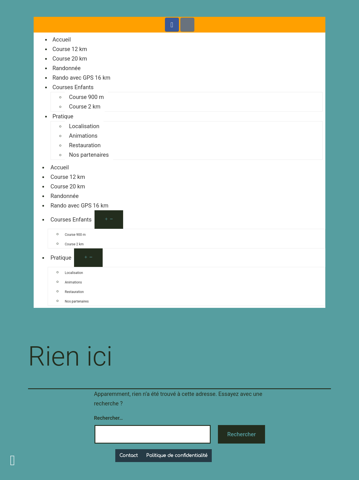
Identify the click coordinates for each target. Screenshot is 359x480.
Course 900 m (86, 97)
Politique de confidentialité (177, 455)
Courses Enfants (73, 87)
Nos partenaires (89, 154)
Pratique (62, 116)
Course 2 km (84, 106)
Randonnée (66, 68)
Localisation (84, 126)
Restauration (85, 145)
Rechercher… (108, 418)
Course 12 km (69, 49)
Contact (128, 455)
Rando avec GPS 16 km (81, 77)
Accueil (61, 39)
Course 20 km (69, 58)
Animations (83, 135)
